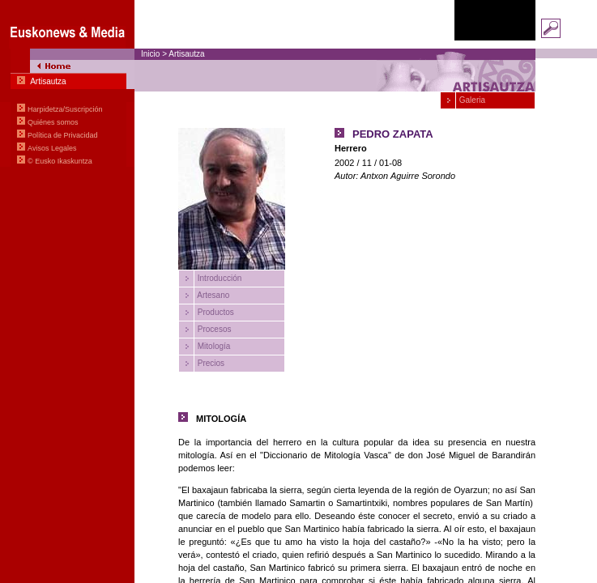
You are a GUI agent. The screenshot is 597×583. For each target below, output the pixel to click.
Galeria (471, 100)
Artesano (212, 295)
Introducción (218, 278)
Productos (214, 312)
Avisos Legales (52, 148)
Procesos (213, 329)
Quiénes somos (53, 122)
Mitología (212, 346)
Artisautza (186, 53)
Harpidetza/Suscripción (65, 109)
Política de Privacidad (63, 135)
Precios (209, 363)
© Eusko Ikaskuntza (60, 161)
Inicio (150, 53)
